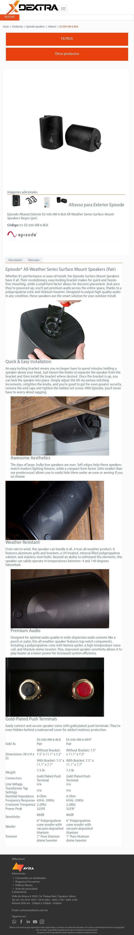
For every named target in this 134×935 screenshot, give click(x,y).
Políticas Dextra (24, 885)
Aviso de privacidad (26, 889)
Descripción (15, 260)
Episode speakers (35, 26)
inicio (6, 26)
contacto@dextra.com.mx (33, 910)
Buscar (9, 17)
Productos (17, 26)
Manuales (34, 260)
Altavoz (52, 26)
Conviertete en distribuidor (30, 878)
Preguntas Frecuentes (27, 882)
